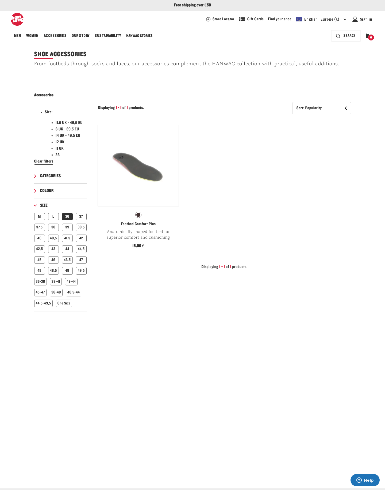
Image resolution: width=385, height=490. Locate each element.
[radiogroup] (138, 215)
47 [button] (81, 260)
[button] (368, 36)
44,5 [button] (81, 249)
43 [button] (53, 249)
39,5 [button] (81, 227)
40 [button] (39, 238)
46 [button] (53, 260)
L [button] (53, 216)
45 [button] (39, 260)
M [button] (39, 216)
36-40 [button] (56, 292)
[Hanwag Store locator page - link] (220, 19)
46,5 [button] (67, 260)
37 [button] (81, 216)
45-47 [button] (40, 292)
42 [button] (81, 238)
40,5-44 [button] (73, 292)
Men (17, 36)
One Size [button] (64, 303)
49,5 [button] (81, 270)
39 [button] (67, 227)
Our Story (80, 36)
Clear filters (44, 161)
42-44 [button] (71, 281)
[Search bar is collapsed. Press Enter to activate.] (346, 36)
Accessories (55, 36)
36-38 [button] (40, 281)
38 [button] (53, 227)
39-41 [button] (56, 281)
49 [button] (67, 270)
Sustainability (108, 36)
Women (32, 36)
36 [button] (67, 216)
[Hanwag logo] (17, 19)
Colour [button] (47, 191)
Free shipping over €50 (192, 5)
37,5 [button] (39, 227)
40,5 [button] (53, 238)
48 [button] (39, 270)
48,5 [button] (53, 270)
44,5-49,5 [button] (43, 303)
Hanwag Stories (139, 36)
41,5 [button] (67, 238)
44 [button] (67, 249)
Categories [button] (50, 176)
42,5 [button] (39, 249)
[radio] (138, 215)
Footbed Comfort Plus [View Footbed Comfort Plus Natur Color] (138, 224)
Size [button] (44, 205)
